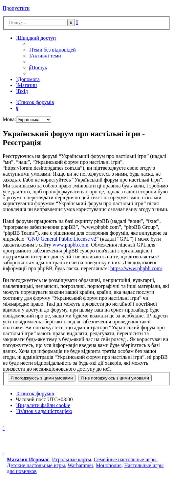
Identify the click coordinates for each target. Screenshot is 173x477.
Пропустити (16, 8)
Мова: (9, 119)
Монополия (109, 465)
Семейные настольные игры (125, 459)
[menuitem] (52, 50)
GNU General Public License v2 (62, 239)
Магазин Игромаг (28, 459)
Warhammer (80, 465)
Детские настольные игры (36, 465)
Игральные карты (71, 459)
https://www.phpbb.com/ (136, 268)
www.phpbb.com (70, 245)
